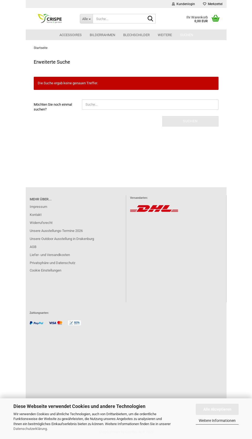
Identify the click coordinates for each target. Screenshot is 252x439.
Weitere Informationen (217, 420)
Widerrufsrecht (41, 223)
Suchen (186, 35)
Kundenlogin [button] (183, 4)
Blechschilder (136, 35)
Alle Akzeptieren (217, 409)
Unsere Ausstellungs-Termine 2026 (56, 231)
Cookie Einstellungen (45, 270)
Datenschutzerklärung (30, 429)
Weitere (165, 35)
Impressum (38, 207)
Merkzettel (213, 4)
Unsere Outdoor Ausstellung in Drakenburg (62, 239)
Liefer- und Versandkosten (50, 255)
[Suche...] (86, 19)
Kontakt (36, 215)
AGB (33, 247)
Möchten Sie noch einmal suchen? (53, 107)
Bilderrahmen (102, 35)
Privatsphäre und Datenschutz (52, 263)
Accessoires (70, 35)
